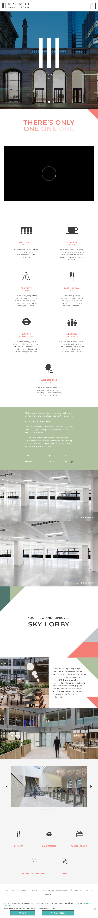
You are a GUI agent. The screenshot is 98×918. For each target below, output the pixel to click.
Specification (48, 890)
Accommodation (63, 890)
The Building (10, 890)
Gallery (89, 890)
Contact (49, 894)
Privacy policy (58, 913)
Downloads (78, 890)
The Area (22, 890)
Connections (34, 890)
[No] (95, 909)
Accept (22, 913)
